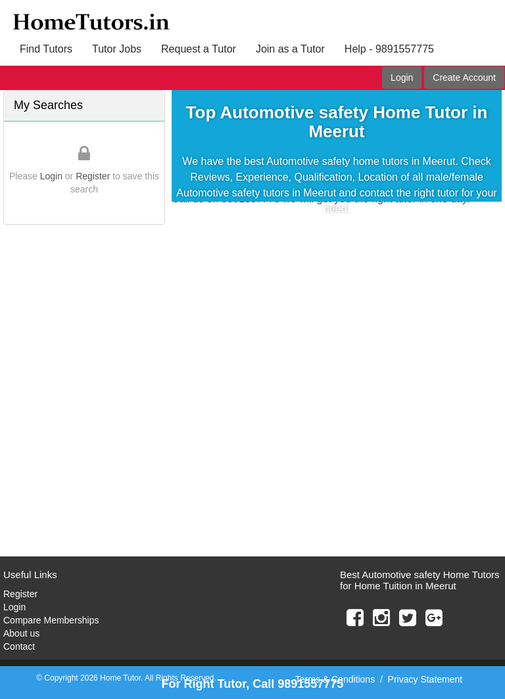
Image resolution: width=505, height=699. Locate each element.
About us (21, 633)
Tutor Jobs (116, 49)
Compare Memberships (51, 620)
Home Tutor (120, 678)
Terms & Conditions (335, 679)
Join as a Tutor (290, 49)
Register (93, 176)
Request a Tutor (198, 49)
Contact (19, 646)
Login (402, 77)
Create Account (464, 77)
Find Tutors (46, 49)
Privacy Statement (425, 679)
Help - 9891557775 (389, 49)
